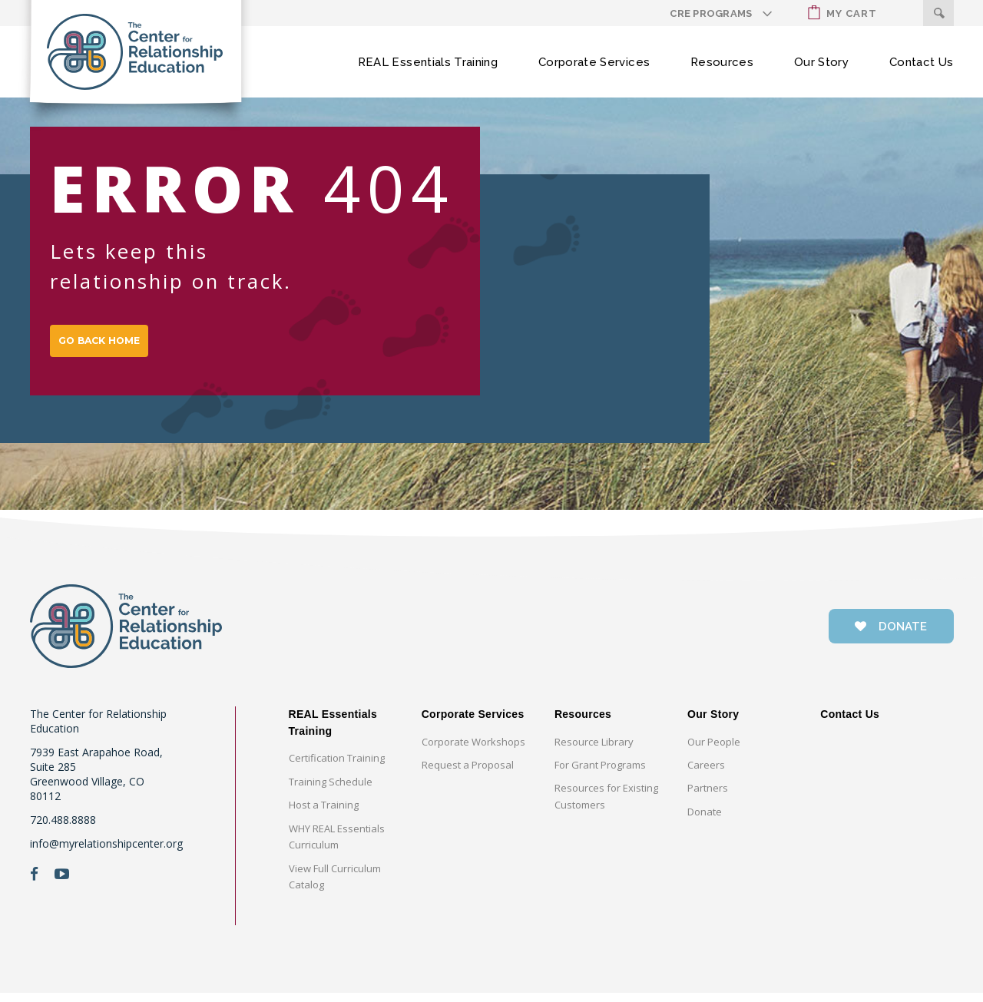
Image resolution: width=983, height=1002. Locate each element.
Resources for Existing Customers (606, 805)
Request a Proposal (468, 774)
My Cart (842, 12)
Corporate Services (594, 62)
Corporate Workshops (473, 751)
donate (891, 636)
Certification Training (337, 767)
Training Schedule (330, 791)
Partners (707, 797)
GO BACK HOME (115, 345)
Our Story (821, 62)
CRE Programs (711, 13)
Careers (706, 774)
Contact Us (921, 62)
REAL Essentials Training (428, 62)
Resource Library (594, 751)
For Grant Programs (600, 774)
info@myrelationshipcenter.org (106, 852)
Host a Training (324, 814)
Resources (721, 62)
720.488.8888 (63, 829)
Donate (704, 821)
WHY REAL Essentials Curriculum (337, 846)
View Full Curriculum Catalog (335, 886)
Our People (713, 751)
